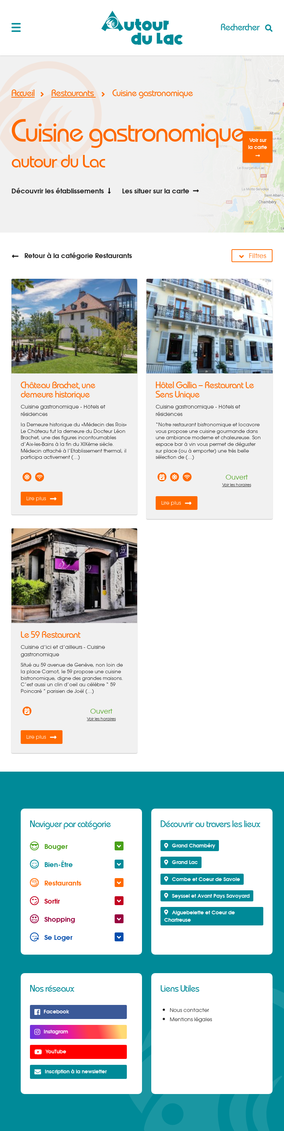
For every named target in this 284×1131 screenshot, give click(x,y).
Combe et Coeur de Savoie (202, 879)
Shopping (77, 919)
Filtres (252, 255)
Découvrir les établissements (62, 190)
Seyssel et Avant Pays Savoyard (207, 895)
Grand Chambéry (189, 845)
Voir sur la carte (257, 147)
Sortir (77, 900)
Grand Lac (181, 862)
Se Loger (77, 937)
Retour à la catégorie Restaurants (71, 255)
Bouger (77, 846)
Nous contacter (189, 1010)
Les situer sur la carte (160, 190)
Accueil (23, 93)
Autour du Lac (142, 28)
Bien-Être (77, 864)
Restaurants (75, 93)
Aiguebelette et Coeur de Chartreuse (199, 916)
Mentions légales (191, 1019)
